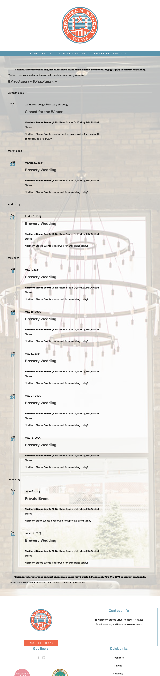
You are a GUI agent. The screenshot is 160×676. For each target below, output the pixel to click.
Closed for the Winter (44, 112)
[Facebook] (39, 657)
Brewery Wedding (40, 170)
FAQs (119, 665)
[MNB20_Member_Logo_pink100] (22, 670)
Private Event (36, 498)
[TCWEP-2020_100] (60, 670)
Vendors (119, 657)
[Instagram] (43, 657)
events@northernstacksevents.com (122, 624)
